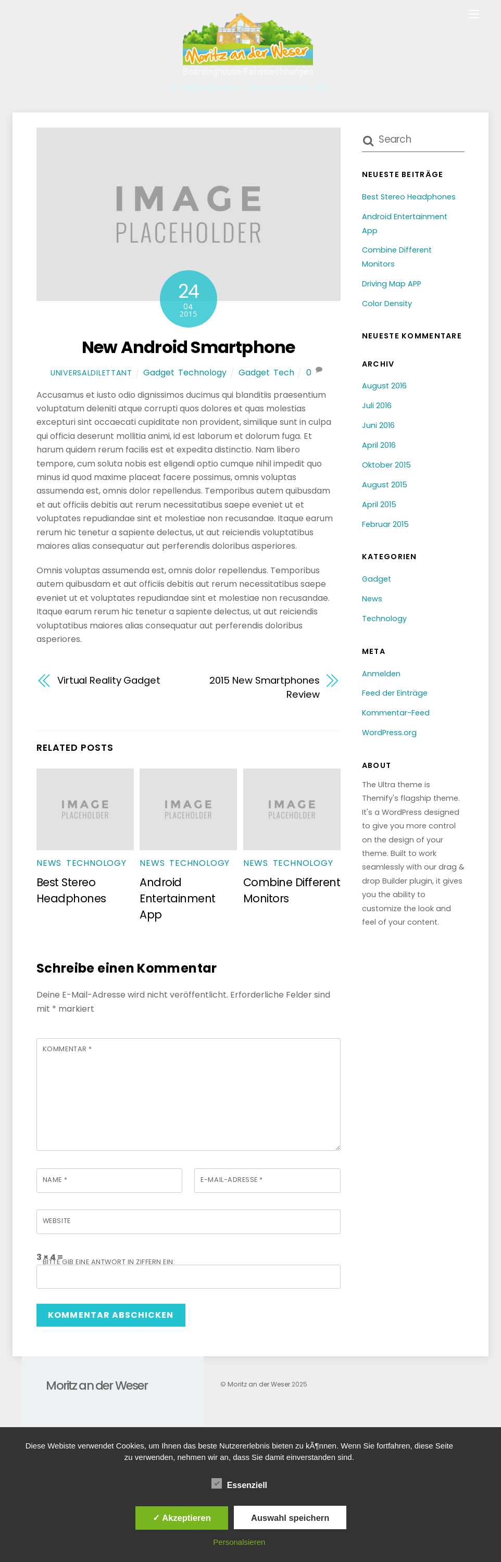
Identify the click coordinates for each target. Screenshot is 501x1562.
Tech (283, 373)
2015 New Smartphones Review (264, 687)
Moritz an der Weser (259, 1384)
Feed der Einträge (395, 693)
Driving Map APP (391, 284)
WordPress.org (389, 732)
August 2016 (384, 386)
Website (57, 1220)
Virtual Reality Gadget (108, 680)
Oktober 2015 (386, 465)
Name (55, 1179)
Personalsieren (239, 1542)
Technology (202, 373)
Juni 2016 (378, 425)
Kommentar (67, 1048)
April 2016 (379, 445)
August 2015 (384, 485)
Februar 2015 (385, 524)
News (48, 863)
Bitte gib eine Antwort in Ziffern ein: (109, 1261)
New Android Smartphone (188, 347)
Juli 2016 (377, 405)
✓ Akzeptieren (182, 1517)
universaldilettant (91, 373)
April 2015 (379, 504)
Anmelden (381, 674)
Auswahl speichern (290, 1517)
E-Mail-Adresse (231, 1179)
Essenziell (239, 1484)
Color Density (387, 303)
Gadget (158, 373)
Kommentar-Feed (396, 713)
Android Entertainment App (177, 898)
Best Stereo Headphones (409, 197)
